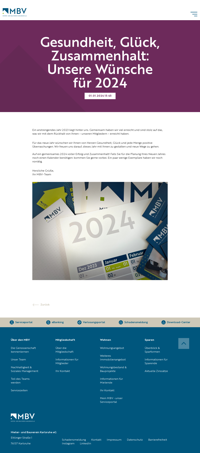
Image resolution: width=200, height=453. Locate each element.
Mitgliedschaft (65, 340)
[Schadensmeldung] (133, 322)
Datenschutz (135, 440)
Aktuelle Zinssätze (156, 371)
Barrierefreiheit (157, 440)
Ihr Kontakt (62, 371)
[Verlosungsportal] (91, 322)
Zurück (45, 304)
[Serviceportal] (21, 322)
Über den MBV (20, 340)
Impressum (114, 440)
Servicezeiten (19, 390)
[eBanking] (55, 322)
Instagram (68, 443)
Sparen (149, 340)
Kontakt (96, 440)
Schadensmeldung (74, 440)
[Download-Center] (175, 322)
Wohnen (105, 340)
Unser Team (18, 359)
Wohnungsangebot (112, 348)
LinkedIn (85, 443)
